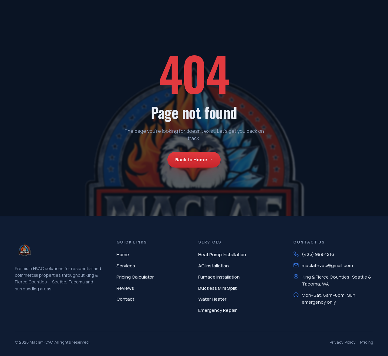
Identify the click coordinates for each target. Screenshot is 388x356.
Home (123, 254)
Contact (125, 299)
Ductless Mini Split (217, 288)
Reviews (125, 288)
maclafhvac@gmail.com (327, 265)
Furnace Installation (219, 277)
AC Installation (213, 266)
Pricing (366, 342)
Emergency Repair (217, 310)
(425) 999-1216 (318, 254)
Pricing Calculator (135, 277)
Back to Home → (194, 159)
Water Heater (212, 299)
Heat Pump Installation (222, 254)
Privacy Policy (343, 342)
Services (126, 266)
